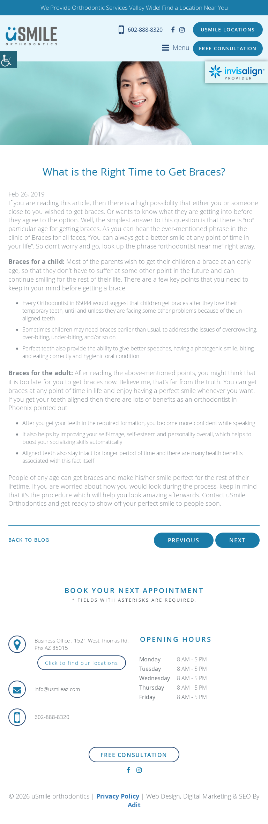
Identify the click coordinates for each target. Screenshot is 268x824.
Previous (184, 540)
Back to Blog (29, 540)
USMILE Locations (228, 30)
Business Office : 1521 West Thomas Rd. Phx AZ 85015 (82, 644)
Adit (134, 805)
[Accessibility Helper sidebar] (8, 59)
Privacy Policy (117, 796)
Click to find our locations (81, 663)
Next (237, 540)
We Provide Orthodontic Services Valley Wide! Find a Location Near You (134, 7)
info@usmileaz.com (57, 689)
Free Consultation (228, 48)
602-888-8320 (140, 29)
